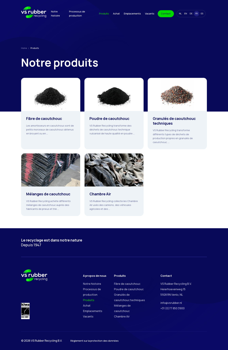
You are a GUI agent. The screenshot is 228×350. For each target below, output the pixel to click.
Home (24, 48)
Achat (116, 13)
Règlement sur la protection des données (94, 340)
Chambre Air (122, 316)
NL (180, 13)
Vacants (149, 13)
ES (202, 13)
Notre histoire (55, 13)
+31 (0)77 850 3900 (172, 308)
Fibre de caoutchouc (127, 284)
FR (196, 13)
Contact (166, 13)
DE (191, 13)
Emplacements (132, 13)
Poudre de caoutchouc (129, 289)
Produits (104, 13)
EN (185, 13)
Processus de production (77, 13)
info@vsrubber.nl (171, 303)
